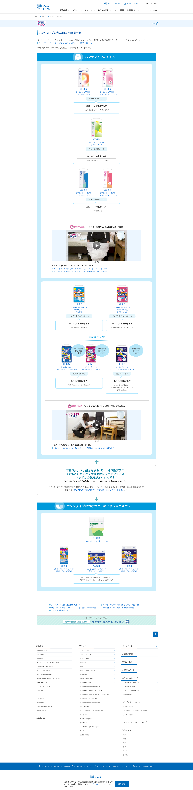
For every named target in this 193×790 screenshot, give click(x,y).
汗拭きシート (41, 699)
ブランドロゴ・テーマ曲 (131, 690)
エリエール (44, 7)
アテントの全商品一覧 (59, 610)
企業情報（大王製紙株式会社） (144, 766)
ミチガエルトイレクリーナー (89, 727)
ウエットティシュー (43, 686)
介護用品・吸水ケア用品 (45, 666)
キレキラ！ (83, 674)
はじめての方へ (128, 707)
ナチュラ (83, 662)
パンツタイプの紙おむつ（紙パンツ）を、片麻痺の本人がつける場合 (80, 271)
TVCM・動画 (119, 10)
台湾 (124, 739)
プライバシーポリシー (104, 766)
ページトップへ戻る (155, 634)
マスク (39, 694)
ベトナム (126, 751)
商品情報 (39, 646)
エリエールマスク (86, 682)
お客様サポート (133, 10)
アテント (44, 16)
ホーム (37, 16)
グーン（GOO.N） (86, 654)
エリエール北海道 (86, 719)
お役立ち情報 (127, 654)
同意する (122, 784)
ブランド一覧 (84, 650)
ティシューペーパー (43, 670)
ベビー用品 (40, 654)
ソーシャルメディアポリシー (83, 766)
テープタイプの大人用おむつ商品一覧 (65, 605)
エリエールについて (149, 10)
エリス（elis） (84, 658)
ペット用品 (40, 702)
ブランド (82, 646)
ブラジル (126, 755)
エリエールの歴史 (129, 686)
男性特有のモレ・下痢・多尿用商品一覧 (118, 608)
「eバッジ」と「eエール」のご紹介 (135, 711)
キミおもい (83, 731)
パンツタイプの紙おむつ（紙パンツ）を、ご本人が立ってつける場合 (80, 269)
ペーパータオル (42, 682)
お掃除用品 (40, 690)
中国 (124, 735)
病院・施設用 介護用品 (44, 707)
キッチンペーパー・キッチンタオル (48, 678)
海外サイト (126, 730)
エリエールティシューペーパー (90, 686)
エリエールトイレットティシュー (91, 690)
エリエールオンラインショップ (134, 722)
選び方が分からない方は (96, 620)
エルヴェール (84, 715)
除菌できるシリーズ (86, 678)
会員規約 (116, 766)
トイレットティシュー (44, 674)
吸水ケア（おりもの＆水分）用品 (48, 662)
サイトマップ (125, 766)
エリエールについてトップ (132, 682)
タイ (124, 747)
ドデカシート (84, 723)
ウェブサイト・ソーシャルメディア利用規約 (55, 766)
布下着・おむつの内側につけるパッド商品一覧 (121, 605)
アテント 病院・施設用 (87, 670)
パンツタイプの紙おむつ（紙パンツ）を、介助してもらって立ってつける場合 (84, 448)
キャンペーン (90, 10)
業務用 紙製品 (41, 711)
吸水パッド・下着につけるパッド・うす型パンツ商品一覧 (73, 608)
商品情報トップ (42, 650)
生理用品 (40, 658)
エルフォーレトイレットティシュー (92, 711)
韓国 (124, 743)
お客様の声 (40, 718)
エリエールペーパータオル (89, 699)
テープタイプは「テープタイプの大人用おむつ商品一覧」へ (65, 43)
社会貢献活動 (127, 694)
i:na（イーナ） (85, 707)
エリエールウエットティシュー (90, 702)
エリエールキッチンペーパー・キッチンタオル (95, 694)
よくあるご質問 (128, 715)
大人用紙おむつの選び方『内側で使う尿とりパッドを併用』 (99, 490)
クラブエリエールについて (132, 702)
